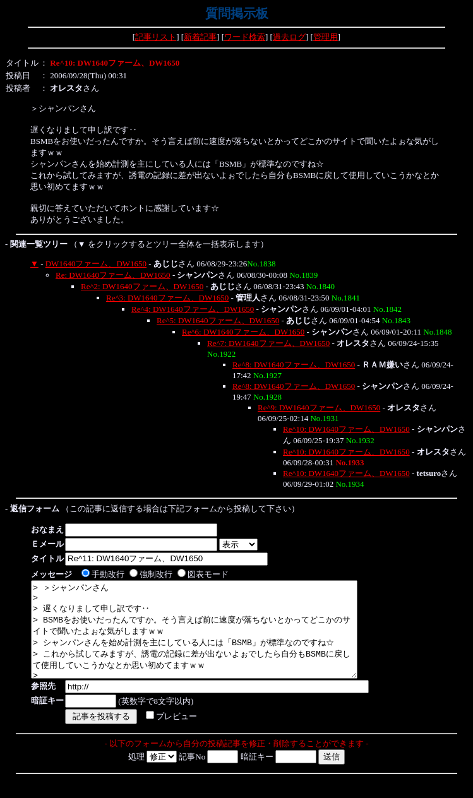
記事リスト (155, 37)
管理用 (325, 37)
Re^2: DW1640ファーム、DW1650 (142, 286)
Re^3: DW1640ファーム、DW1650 (167, 297)
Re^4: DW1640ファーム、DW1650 (192, 309)
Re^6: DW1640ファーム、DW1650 (243, 331)
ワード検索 (244, 37)
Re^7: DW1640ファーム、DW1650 (268, 343)
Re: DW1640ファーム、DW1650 (113, 275)
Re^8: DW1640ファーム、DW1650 (293, 364)
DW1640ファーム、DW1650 (96, 263)
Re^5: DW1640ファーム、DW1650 (218, 320)
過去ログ (289, 37)
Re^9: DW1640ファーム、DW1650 (319, 407)
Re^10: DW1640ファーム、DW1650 (346, 429)
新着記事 (200, 37)
